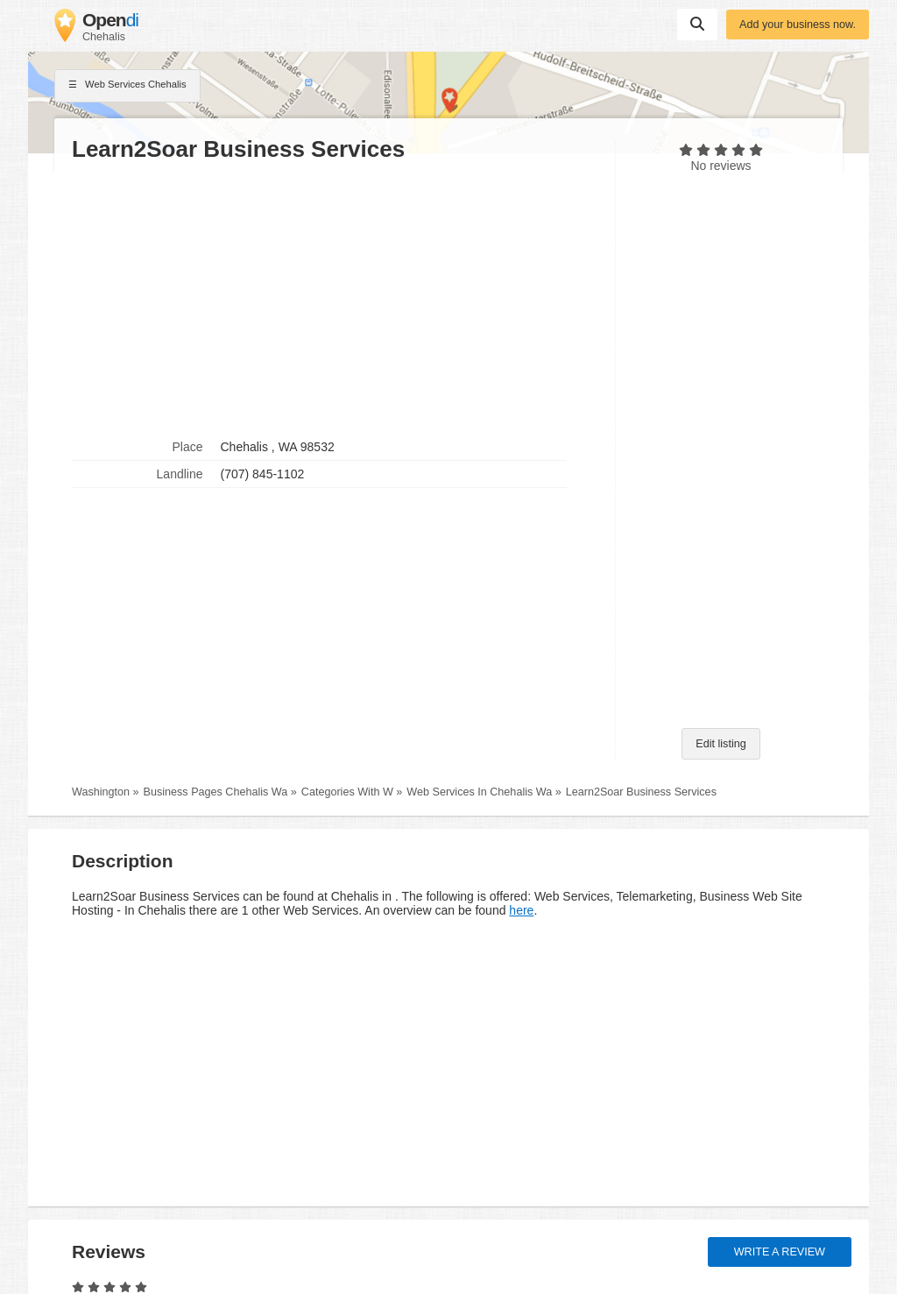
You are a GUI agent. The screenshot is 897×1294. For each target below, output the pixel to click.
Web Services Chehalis (127, 86)
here (521, 910)
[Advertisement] (334, 298)
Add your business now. (797, 24)
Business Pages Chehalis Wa (216, 792)
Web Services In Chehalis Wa (479, 792)
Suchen (697, 24)
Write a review (779, 1252)
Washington (101, 792)
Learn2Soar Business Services (641, 792)
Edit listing (720, 744)
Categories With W (347, 792)
